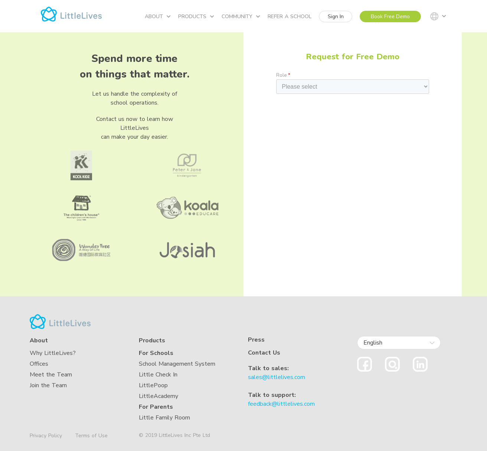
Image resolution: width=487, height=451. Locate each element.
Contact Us (264, 353)
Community (241, 16)
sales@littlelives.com (276, 377)
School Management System (177, 364)
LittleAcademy (158, 396)
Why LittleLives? (53, 353)
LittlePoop (153, 385)
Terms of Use (91, 435)
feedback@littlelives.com (281, 404)
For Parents (156, 407)
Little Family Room (164, 418)
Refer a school (289, 16)
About (158, 16)
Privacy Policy (46, 435)
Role (283, 75)
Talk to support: (272, 395)
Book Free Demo (390, 16)
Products (196, 16)
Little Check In (158, 375)
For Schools (156, 353)
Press (256, 340)
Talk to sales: (268, 368)
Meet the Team (51, 375)
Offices (39, 364)
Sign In (336, 16)
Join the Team (48, 385)
